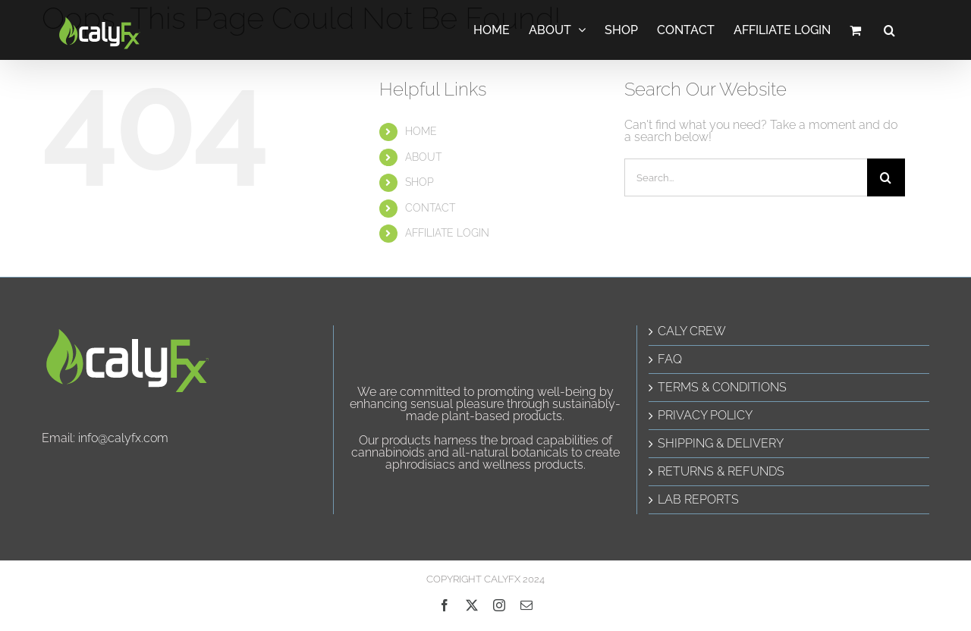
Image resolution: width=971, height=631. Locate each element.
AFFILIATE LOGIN (447, 233)
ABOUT (423, 157)
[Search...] (745, 177)
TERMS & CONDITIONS (722, 387)
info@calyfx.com (123, 438)
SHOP (419, 182)
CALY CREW (692, 331)
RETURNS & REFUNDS (721, 472)
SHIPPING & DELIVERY (721, 444)
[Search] (886, 177)
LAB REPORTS (698, 500)
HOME (421, 131)
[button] (889, 30)
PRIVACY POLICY (705, 416)
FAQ (670, 359)
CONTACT (430, 208)
